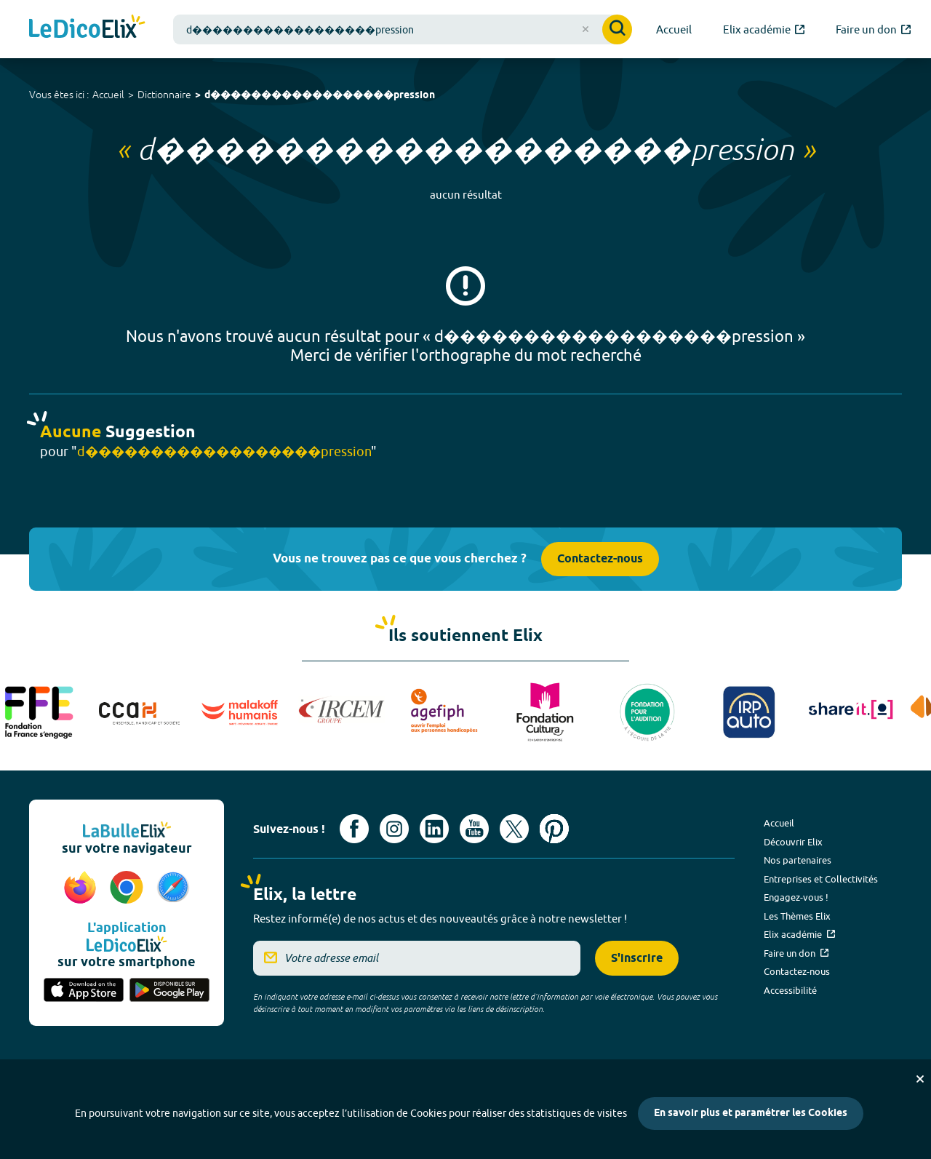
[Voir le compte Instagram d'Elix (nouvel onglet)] (394, 828)
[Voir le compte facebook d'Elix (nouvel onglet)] (354, 828)
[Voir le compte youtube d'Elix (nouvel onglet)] (474, 828)
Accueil (108, 94)
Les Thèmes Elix (797, 916)
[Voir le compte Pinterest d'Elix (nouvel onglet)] (554, 828)
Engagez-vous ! (796, 897)
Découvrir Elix (793, 842)
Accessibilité (790, 990)
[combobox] (402, 29)
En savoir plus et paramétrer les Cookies (750, 1113)
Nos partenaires (797, 860)
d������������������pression (319, 96)
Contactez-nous (600, 559)
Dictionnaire (164, 94)
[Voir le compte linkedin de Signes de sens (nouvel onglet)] (434, 828)
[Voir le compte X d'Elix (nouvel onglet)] (514, 828)
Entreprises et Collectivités (821, 879)
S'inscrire (637, 958)
